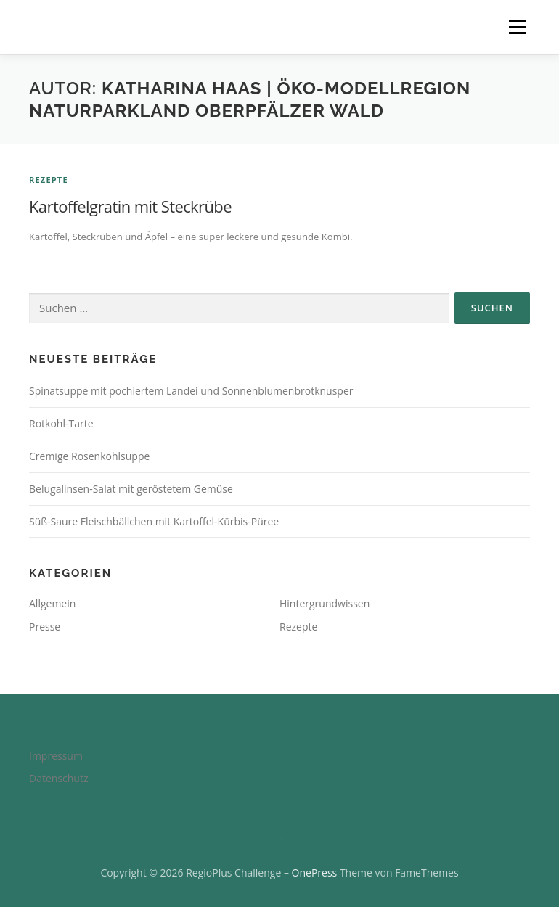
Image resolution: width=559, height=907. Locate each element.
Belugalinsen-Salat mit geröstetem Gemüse (131, 489)
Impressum (56, 756)
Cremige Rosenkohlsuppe (89, 456)
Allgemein (52, 603)
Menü (517, 26)
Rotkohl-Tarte (61, 423)
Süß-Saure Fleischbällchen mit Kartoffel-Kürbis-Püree (154, 521)
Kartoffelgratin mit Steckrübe (130, 206)
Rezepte (48, 179)
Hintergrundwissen (325, 603)
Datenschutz (58, 778)
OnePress (315, 872)
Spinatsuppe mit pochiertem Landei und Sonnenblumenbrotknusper (191, 391)
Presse (44, 626)
